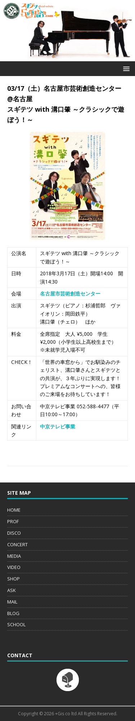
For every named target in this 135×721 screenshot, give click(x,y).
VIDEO (14, 567)
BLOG (13, 613)
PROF (13, 521)
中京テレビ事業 (57, 426)
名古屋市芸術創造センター (70, 293)
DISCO (14, 533)
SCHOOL (16, 624)
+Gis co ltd (66, 714)
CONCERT (17, 544)
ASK (11, 590)
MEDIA (14, 556)
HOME (14, 510)
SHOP (13, 578)
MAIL (12, 601)
